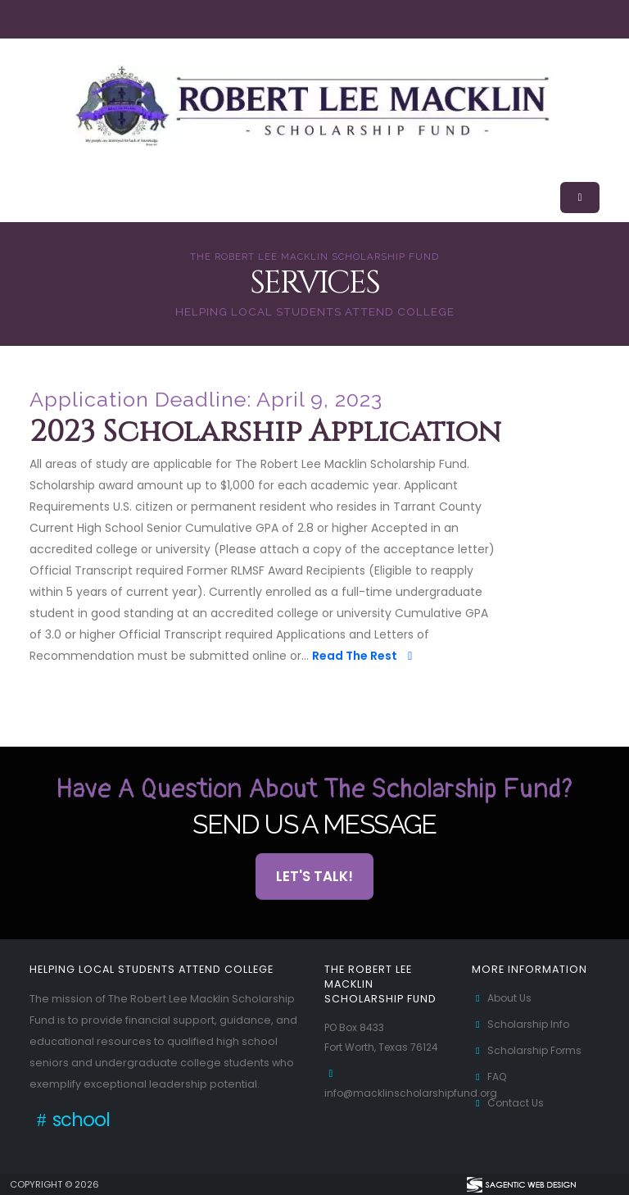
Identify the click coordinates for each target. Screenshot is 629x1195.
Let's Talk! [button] (314, 876)
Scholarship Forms (529, 1050)
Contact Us (508, 1103)
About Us (503, 998)
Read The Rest (365, 655)
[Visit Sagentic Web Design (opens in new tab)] (520, 1184)
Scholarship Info (522, 1024)
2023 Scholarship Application (265, 433)
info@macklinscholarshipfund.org (413, 1093)
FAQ (490, 1077)
